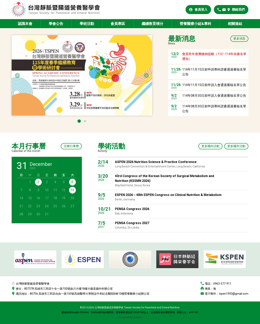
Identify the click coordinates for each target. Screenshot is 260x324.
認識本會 (25, 24)
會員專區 (118, 24)
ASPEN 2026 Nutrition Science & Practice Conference (156, 162)
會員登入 (201, 9)
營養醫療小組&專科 (195, 24)
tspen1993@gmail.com (233, 293)
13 (72, 190)
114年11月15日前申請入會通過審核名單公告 (214, 85)
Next (146, 75)
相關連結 (235, 24)
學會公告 (56, 24)
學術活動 (87, 24)
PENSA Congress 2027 (132, 223)
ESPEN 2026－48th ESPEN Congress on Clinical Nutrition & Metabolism (168, 195)
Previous (17, 75)
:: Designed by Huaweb (129, 317)
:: (142, 317)
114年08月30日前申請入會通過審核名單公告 (214, 95)
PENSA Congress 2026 (132, 209)
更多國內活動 (210, 146)
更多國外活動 (236, 146)
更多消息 (239, 38)
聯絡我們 (238, 9)
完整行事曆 (71, 146)
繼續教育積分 (152, 24)
